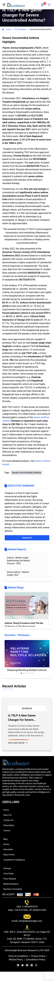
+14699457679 (29, 906)
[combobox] (49, 4)
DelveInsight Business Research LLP (23, 950)
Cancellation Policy (35, 959)
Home (8, 29)
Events (7, 844)
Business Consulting (13, 889)
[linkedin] (18, 965)
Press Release (11, 879)
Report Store (10, 854)
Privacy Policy (38, 956)
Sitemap (8, 868)
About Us (8, 815)
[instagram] (36, 965)
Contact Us (27, 538)
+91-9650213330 (37, 910)
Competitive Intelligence (15, 860)
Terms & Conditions (18, 956)
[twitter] (22, 965)
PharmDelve (10, 825)
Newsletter (9, 849)
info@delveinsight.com (30, 921)
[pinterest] (31, 965)
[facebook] (27, 965)
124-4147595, (20, 910)
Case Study (9, 873)
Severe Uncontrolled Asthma (26, 472)
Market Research (12, 884)
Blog (6, 839)
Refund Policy (16, 959)
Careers (8, 830)
